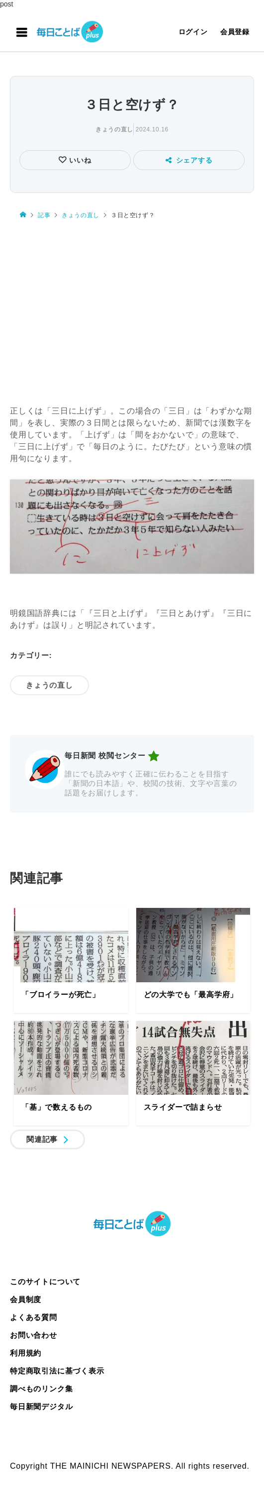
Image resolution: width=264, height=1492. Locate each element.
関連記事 (42, 1139)
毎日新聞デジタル (41, 1406)
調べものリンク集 (41, 1388)
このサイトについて (45, 1281)
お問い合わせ (33, 1335)
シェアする (189, 160)
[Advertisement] (132, 312)
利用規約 (25, 1353)
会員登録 (235, 32)
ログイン (193, 32)
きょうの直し (114, 129)
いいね (79, 160)
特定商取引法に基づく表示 (57, 1371)
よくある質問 (33, 1317)
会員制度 (25, 1299)
